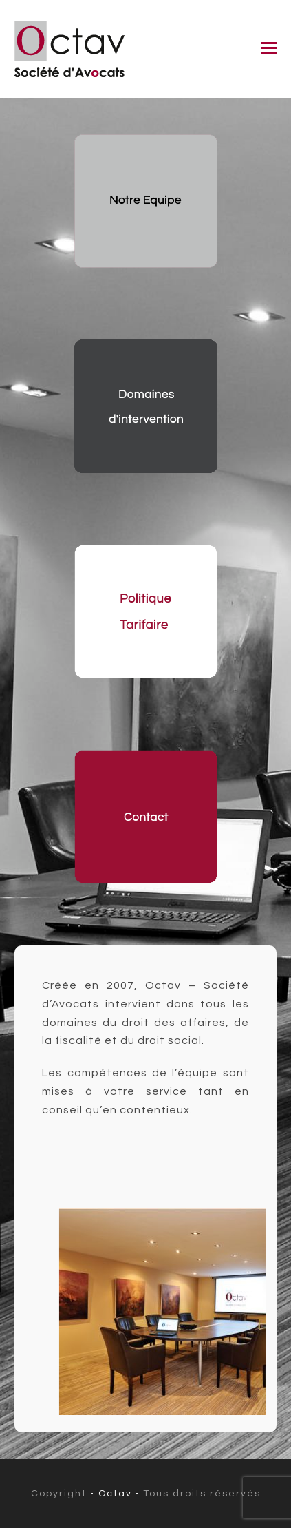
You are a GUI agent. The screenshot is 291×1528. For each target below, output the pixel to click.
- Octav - (117, 1493)
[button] (269, 49)
